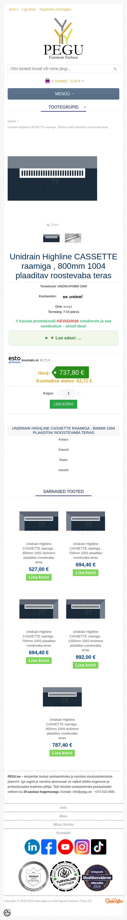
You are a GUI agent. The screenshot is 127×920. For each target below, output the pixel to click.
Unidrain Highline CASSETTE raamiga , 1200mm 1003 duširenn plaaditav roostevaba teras (85, 641)
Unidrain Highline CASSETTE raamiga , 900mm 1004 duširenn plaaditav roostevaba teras (62, 729)
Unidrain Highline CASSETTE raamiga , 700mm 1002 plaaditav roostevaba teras (85, 550)
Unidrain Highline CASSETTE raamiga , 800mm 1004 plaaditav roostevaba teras (58, 127)
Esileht (12, 121)
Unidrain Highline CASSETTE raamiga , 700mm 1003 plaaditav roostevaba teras (39, 638)
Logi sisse (29, 9)
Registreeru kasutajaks (55, 9)
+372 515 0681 (104, 792)
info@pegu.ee (82, 792)
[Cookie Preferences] (7, 912)
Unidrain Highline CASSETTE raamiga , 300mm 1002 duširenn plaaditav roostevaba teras (38, 553)
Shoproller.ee (114, 900)
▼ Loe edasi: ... (65, 338)
